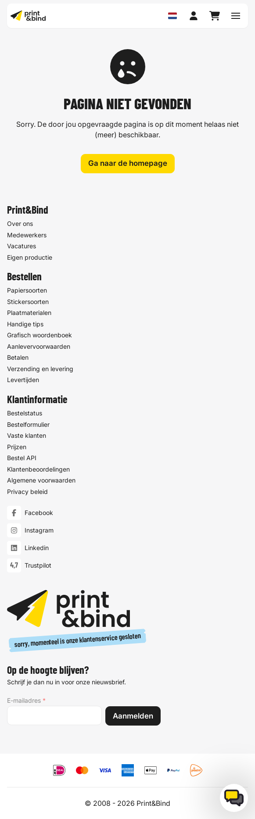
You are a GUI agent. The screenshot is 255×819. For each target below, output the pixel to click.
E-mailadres (26, 701)
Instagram (39, 530)
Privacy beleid (27, 491)
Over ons (20, 223)
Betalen (18, 357)
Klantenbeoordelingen (38, 469)
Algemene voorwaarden (41, 480)
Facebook (39, 513)
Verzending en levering (40, 368)
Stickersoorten (28, 301)
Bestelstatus (24, 413)
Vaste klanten (26, 435)
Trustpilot (38, 565)
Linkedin (37, 548)
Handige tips (25, 324)
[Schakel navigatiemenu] (235, 16)
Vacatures (21, 246)
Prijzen (16, 447)
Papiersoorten (27, 290)
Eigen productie (29, 257)
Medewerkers (27, 234)
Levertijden (23, 379)
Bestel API (21, 457)
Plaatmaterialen (29, 312)
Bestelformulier (28, 424)
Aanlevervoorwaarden (38, 346)
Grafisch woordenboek (39, 335)
